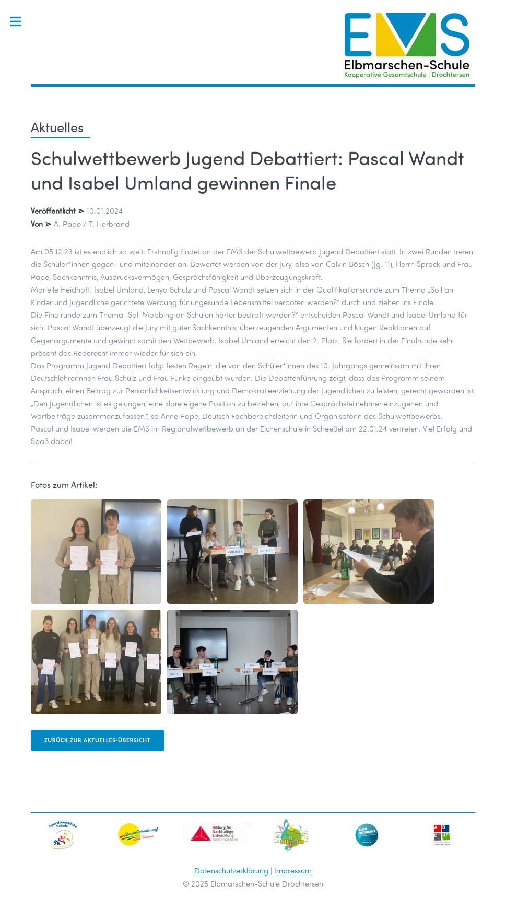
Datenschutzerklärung (231, 870)
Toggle (20, 21)
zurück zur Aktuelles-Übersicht (97, 740)
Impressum (293, 870)
